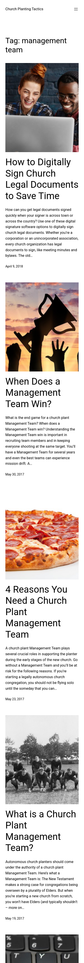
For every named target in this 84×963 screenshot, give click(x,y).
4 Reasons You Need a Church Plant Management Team (36, 612)
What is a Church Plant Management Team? (40, 831)
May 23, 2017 (14, 699)
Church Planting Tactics (24, 9)
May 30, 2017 (14, 474)
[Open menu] (76, 9)
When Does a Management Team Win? (33, 392)
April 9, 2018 (14, 266)
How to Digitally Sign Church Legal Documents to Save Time (41, 179)
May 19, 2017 (14, 918)
